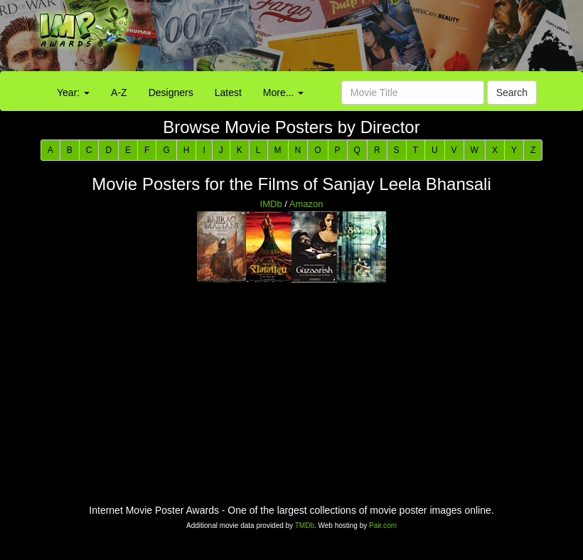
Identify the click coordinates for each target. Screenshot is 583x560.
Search (512, 92)
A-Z (119, 92)
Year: (73, 92)
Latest (228, 92)
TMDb (304, 525)
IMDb (271, 204)
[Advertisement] (364, 39)
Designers (171, 92)
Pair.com (383, 525)
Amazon (306, 204)
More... (283, 92)
